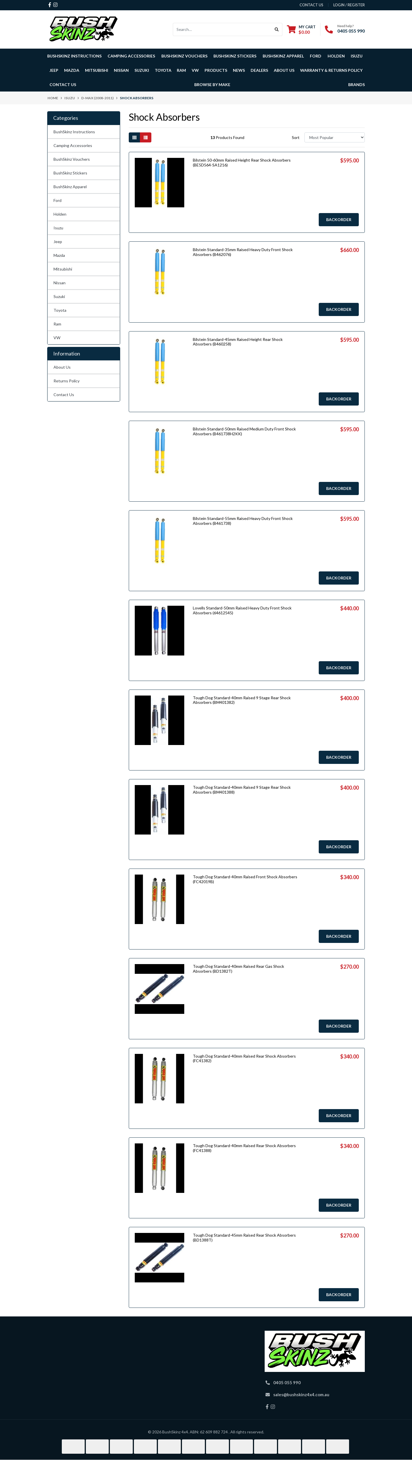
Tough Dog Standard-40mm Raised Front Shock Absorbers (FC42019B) (245, 879)
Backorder (338, 219)
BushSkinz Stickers (234, 55)
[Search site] (276, 29)
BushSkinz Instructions (74, 55)
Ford (58, 200)
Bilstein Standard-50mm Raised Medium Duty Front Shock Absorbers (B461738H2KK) (244, 431)
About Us (62, 367)
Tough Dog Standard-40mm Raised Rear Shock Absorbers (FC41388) (244, 1148)
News (239, 70)
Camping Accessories (131, 55)
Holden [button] (336, 55)
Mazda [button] (71, 70)
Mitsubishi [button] (96, 70)
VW (57, 337)
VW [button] (195, 70)
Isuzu (58, 227)
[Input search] (222, 29)
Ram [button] (181, 70)
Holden (60, 214)
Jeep (58, 241)
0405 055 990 (351, 30)
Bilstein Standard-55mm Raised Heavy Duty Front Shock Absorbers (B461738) (243, 521)
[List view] (145, 137)
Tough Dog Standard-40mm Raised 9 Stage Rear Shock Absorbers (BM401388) (242, 789)
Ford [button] (315, 55)
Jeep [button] (53, 70)
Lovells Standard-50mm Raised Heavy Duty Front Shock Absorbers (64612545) (242, 610)
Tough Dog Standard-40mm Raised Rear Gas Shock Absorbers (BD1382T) (238, 969)
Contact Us (62, 84)
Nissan (60, 282)
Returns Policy (67, 380)
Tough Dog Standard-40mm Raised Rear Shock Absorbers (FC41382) (244, 1058)
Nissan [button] (121, 70)
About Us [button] (284, 70)
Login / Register (349, 5)
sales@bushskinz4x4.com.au (301, 1394)
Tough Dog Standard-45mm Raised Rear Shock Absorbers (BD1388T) (244, 1237)
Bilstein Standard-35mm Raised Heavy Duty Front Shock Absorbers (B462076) (243, 252)
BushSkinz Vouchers (184, 55)
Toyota (60, 310)
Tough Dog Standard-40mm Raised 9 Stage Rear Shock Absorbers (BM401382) (242, 700)
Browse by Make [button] (212, 84)
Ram (57, 323)
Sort (296, 137)
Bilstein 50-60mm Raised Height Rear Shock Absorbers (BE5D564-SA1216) (242, 162)
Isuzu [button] (357, 55)
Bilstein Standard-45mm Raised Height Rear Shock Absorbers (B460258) (238, 342)
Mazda (59, 255)
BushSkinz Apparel (283, 55)
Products (216, 70)
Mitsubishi (63, 269)
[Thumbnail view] (134, 137)
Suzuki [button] (141, 70)
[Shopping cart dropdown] (301, 29)
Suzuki (59, 296)
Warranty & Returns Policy (331, 70)
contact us (311, 5)
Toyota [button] (163, 70)
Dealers (259, 70)
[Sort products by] (334, 137)
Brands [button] (356, 84)
